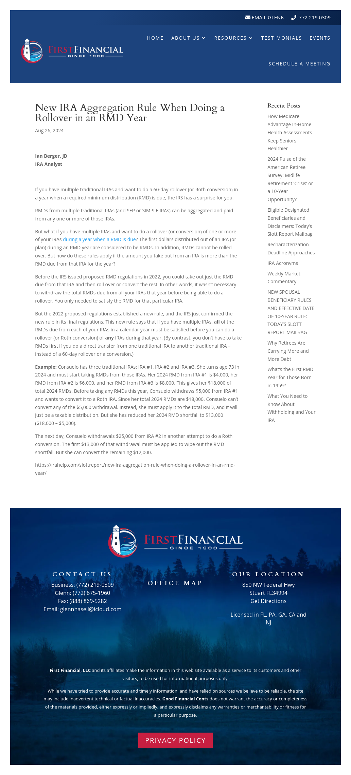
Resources (230, 38)
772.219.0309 (315, 17)
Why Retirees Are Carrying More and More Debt (288, 351)
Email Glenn (267, 17)
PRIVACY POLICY (175, 740)
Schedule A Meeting (299, 63)
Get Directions (268, 601)
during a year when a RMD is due (99, 239)
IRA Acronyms (282, 263)
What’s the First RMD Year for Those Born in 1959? (290, 377)
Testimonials (281, 38)
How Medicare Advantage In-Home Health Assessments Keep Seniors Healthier (289, 132)
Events (320, 38)
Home (155, 38)
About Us (185, 38)
